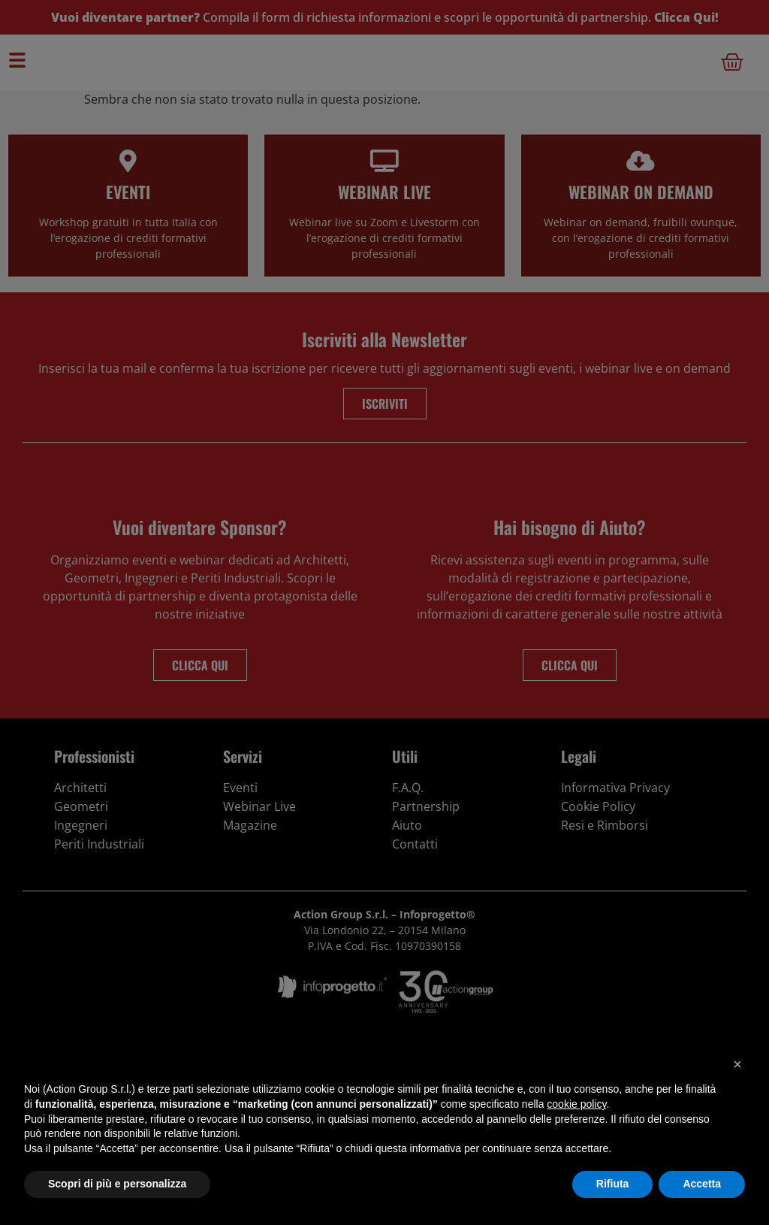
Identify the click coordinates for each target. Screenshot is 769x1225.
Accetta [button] (702, 1184)
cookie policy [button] (576, 1104)
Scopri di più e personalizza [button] (117, 1184)
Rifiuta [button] (612, 1184)
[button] (737, 1064)
